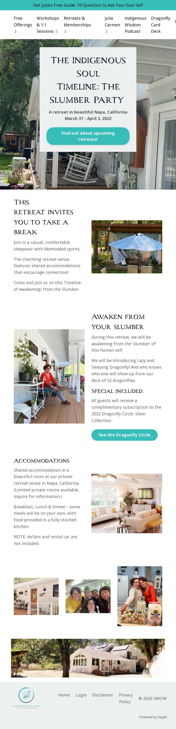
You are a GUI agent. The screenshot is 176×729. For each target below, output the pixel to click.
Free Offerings (23, 24)
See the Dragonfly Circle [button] (124, 435)
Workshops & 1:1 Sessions (48, 24)
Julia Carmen (112, 24)
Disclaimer (102, 695)
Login (81, 695)
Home (64, 695)
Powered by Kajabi (153, 717)
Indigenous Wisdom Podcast (135, 24)
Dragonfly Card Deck (160, 24)
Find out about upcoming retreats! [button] (88, 136)
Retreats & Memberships (77, 24)
